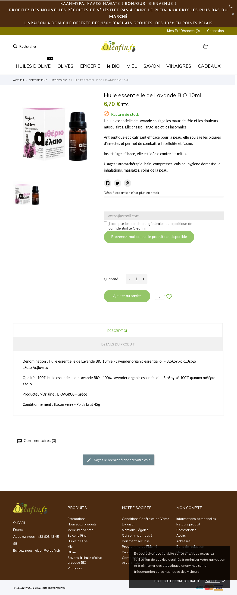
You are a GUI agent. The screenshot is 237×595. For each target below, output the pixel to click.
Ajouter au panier (127, 295)
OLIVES (65, 66)
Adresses (183, 541)
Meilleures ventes (80, 530)
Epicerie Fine (77, 535)
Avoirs (181, 535)
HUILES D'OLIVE (34, 63)
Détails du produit (118, 344)
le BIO (113, 66)
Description (117, 331)
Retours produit (188, 524)
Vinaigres (75, 568)
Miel (70, 546)
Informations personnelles (196, 519)
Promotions (76, 519)
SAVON (152, 63)
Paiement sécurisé (136, 541)
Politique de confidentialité (177, 581)
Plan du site (131, 563)
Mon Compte (189, 507)
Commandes (186, 530)
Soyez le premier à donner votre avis (118, 459)
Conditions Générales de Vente (145, 519)
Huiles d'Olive (78, 541)
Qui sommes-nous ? (137, 535)
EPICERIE (90, 66)
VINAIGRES (178, 66)
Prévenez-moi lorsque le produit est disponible (149, 236)
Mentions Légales (135, 530)
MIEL (131, 66)
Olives (72, 552)
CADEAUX (209, 66)
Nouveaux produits (82, 524)
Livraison (128, 524)
